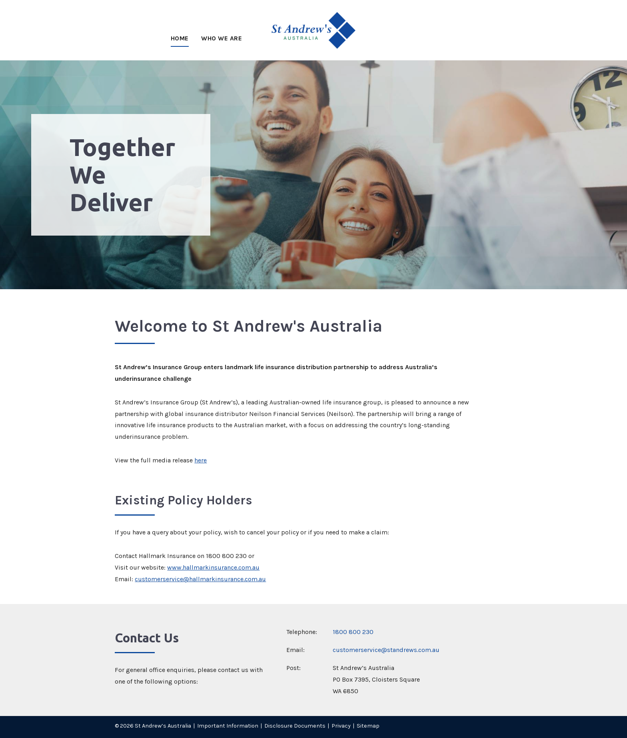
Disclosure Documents (294, 725)
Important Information (227, 725)
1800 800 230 (353, 632)
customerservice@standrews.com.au (386, 650)
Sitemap (368, 725)
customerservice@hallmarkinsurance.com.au (200, 579)
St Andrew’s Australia (163, 725)
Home (180, 38)
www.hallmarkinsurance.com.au (213, 567)
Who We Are (221, 38)
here (200, 460)
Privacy (341, 725)
